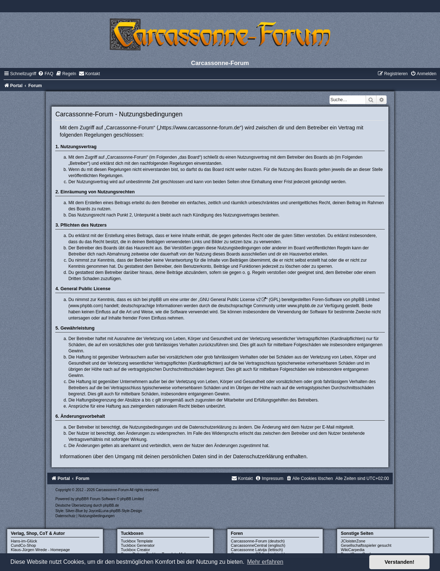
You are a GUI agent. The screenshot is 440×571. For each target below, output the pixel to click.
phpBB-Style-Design (126, 511)
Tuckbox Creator (135, 550)
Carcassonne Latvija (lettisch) (257, 550)
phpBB (80, 499)
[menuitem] (45, 73)
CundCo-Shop (23, 545)
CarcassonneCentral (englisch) (258, 545)
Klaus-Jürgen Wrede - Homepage (40, 550)
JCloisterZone (353, 541)
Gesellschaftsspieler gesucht (366, 545)
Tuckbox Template (137, 541)
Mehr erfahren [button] (265, 562)
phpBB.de (111, 505)
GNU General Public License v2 (230, 299)
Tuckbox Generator (138, 545)
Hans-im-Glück (24, 541)
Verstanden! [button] (399, 562)
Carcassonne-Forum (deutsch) (258, 541)
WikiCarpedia (352, 550)
